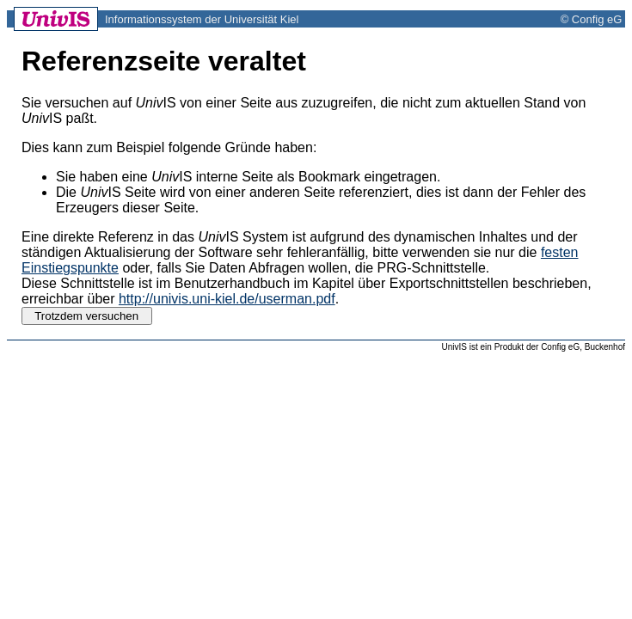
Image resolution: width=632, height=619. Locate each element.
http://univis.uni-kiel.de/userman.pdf (227, 298)
